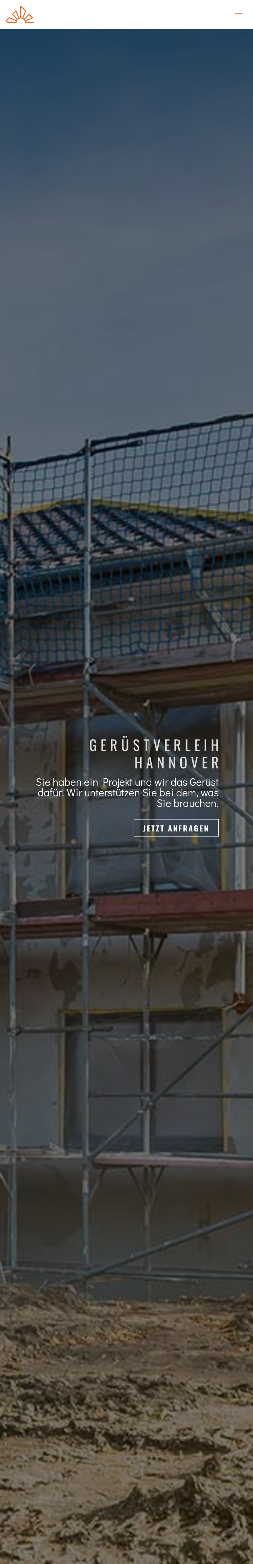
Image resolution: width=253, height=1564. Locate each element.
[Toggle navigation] (238, 14)
